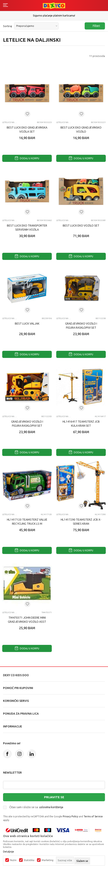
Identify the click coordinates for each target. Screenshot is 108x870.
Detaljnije (8, 851)
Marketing (47, 860)
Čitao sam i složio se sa (36, 807)
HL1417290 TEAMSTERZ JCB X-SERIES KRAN (81, 521)
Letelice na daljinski (9, 122)
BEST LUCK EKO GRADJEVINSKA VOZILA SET (27, 129)
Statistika (29, 860)
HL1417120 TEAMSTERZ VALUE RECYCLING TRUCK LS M (27, 521)
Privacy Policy (70, 816)
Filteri (94, 26)
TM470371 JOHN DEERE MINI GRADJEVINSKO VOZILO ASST (27, 619)
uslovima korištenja (51, 807)
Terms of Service (93, 816)
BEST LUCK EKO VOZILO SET (81, 225)
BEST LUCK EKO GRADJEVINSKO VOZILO (81, 129)
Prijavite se (54, 797)
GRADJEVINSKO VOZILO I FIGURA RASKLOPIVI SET (81, 325)
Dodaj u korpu (27, 158)
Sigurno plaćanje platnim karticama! (54, 15)
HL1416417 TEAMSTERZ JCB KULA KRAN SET (81, 423)
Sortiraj (7, 26)
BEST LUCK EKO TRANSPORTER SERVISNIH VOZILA (27, 227)
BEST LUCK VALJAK (27, 323)
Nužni (13, 860)
